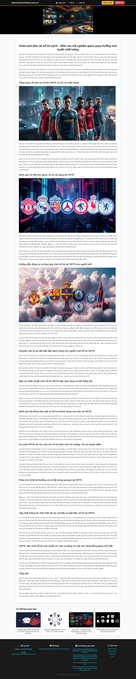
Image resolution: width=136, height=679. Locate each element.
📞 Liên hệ (80, 3)
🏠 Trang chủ (60, 3)
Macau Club (112, 651)
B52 (112, 656)
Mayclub (112, 654)
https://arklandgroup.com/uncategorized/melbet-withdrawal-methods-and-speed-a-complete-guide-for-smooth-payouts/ (85, 657)
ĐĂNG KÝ (119, 2)
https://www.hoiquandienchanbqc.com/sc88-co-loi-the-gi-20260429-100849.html (85, 650)
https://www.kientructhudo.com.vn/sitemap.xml (54, 649)
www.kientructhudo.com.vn (24, 3)
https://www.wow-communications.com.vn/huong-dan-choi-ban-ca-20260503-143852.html (85, 668)
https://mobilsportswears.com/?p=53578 (85, 663)
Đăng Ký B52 (112, 649)
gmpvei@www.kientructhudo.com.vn (23, 654)
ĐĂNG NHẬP (107, 3)
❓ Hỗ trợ (71, 3)
